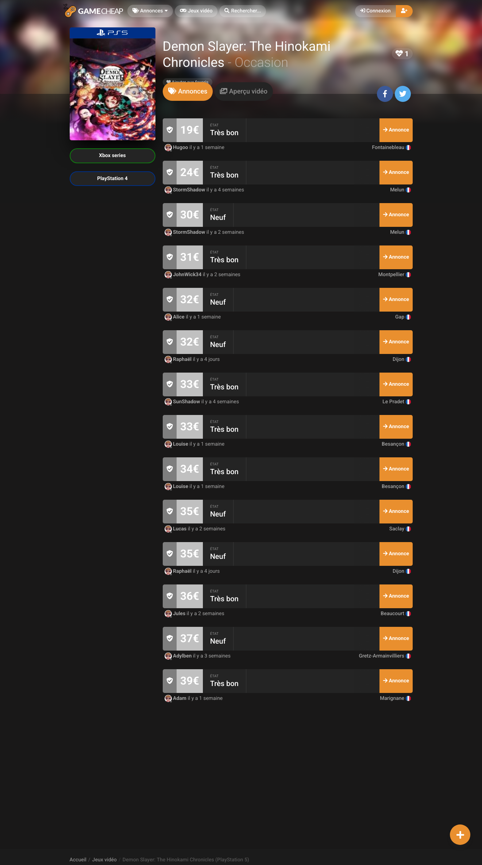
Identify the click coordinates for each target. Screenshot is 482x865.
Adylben (179, 656)
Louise (177, 444)
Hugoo (177, 147)
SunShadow (183, 402)
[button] (242, 11)
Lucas (176, 529)
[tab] (188, 91)
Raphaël (179, 359)
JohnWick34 (184, 275)
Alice (175, 317)
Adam (176, 698)
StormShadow (186, 190)
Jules (176, 614)
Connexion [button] (375, 11)
